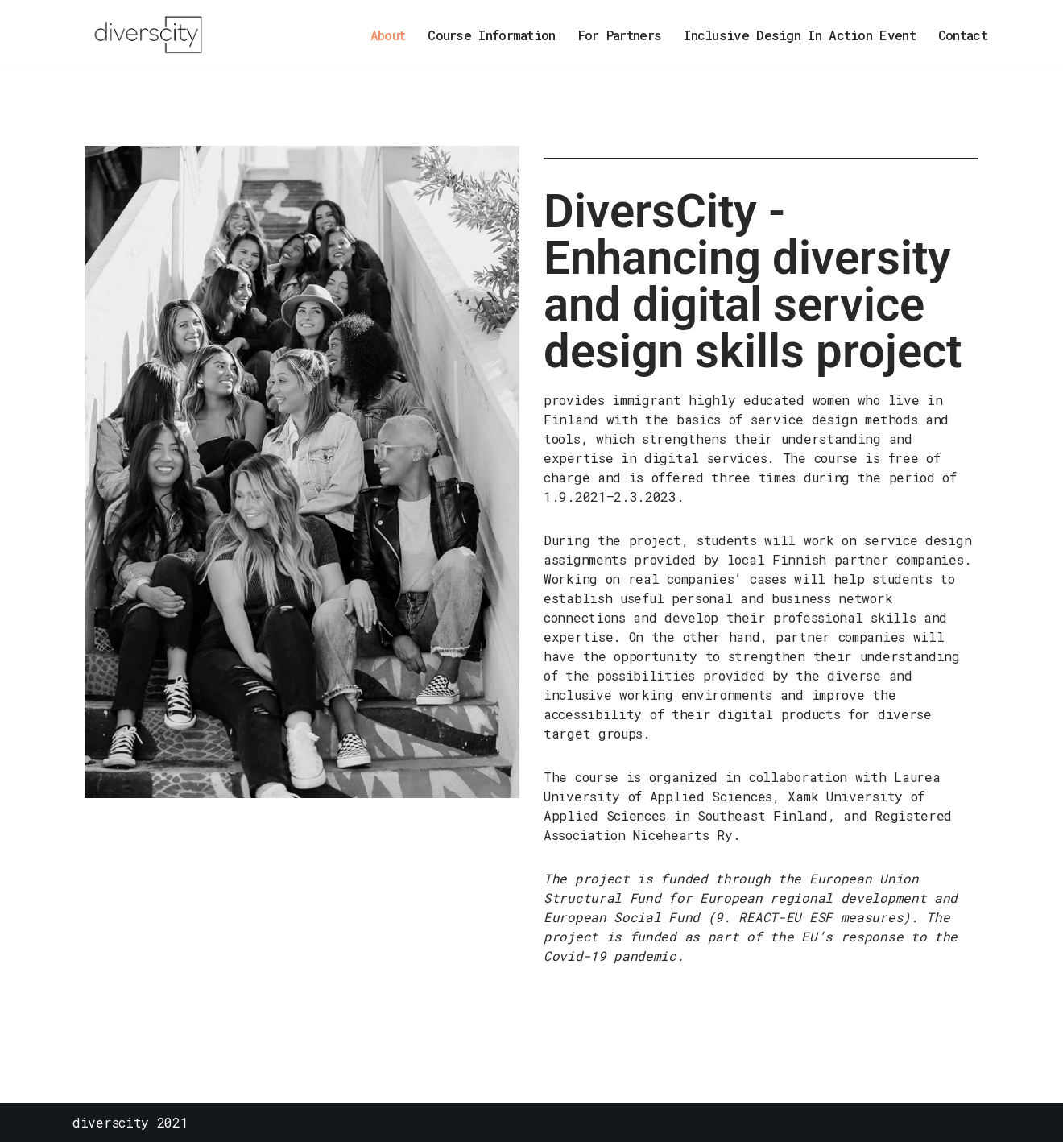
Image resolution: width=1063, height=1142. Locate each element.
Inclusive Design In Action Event (800, 35)
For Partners (620, 35)
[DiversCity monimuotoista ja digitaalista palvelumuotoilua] (153, 34)
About (388, 35)
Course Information (491, 35)
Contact (962, 35)
